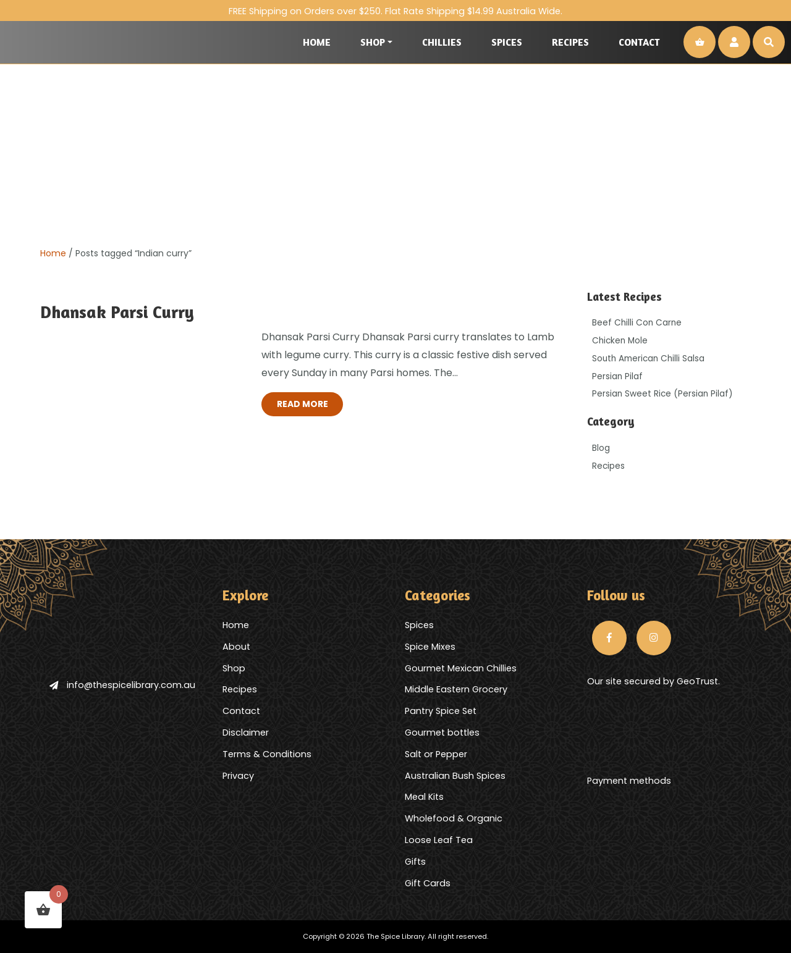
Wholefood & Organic (453, 818)
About (236, 646)
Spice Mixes (430, 646)
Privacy (238, 776)
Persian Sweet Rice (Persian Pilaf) (662, 394)
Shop (372, 42)
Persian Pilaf (617, 376)
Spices (506, 42)
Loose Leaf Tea (439, 840)
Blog (601, 448)
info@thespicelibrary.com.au (122, 685)
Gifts (415, 861)
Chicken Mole (620, 340)
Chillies (442, 42)
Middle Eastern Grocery (456, 689)
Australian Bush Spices (455, 776)
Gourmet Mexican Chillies (461, 668)
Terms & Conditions (266, 754)
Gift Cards (427, 883)
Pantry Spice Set (440, 711)
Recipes (570, 42)
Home (317, 42)
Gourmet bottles (442, 732)
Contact (639, 42)
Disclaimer (245, 732)
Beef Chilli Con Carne (637, 323)
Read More (302, 404)
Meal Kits (424, 797)
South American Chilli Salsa (648, 358)
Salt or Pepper (436, 754)
